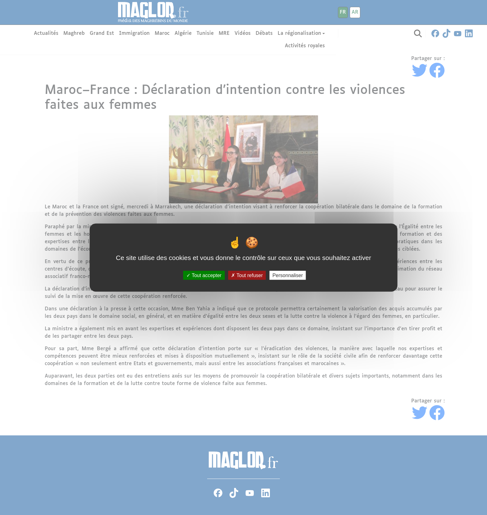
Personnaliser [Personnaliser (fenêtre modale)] (287, 275)
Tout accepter (203, 275)
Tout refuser (247, 275)
